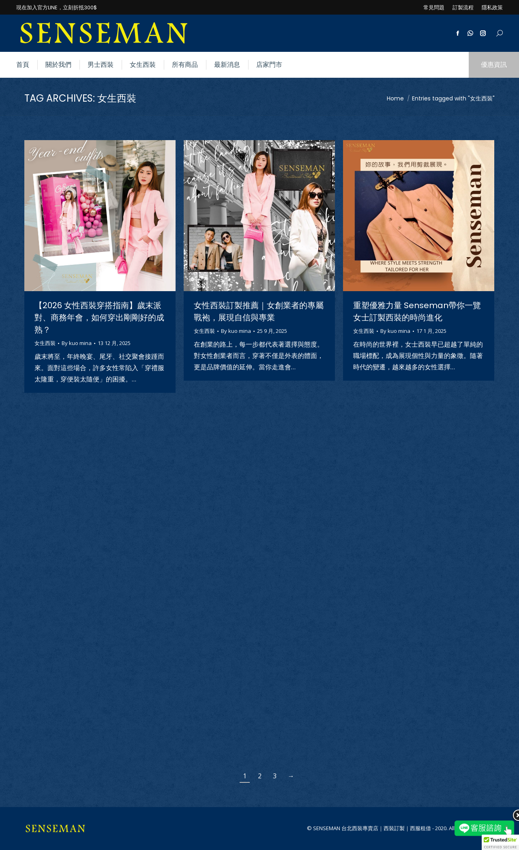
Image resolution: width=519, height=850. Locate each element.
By (77, 343)
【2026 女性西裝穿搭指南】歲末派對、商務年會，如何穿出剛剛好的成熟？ (99, 317)
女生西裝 (45, 343)
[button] (500, 842)
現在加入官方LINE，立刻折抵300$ (56, 7)
